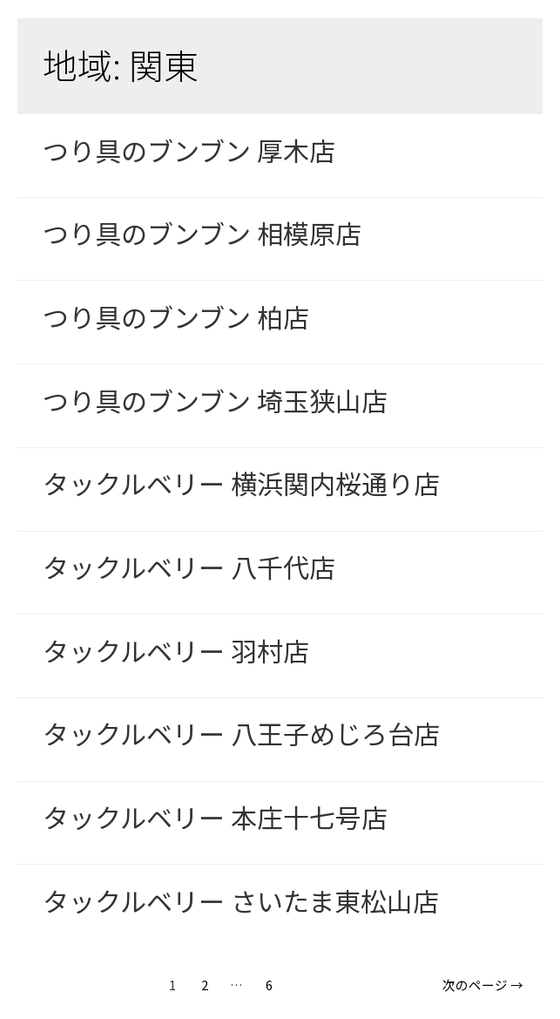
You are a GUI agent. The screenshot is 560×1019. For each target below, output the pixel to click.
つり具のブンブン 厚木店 (189, 150)
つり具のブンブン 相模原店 (202, 233)
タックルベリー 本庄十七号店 (215, 817)
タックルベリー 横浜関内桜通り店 (241, 483)
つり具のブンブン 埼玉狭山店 (215, 400)
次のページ (482, 984)
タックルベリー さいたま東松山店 (241, 900)
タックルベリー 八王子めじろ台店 (241, 733)
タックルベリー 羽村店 (176, 650)
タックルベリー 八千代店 (189, 566)
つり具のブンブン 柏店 (176, 316)
